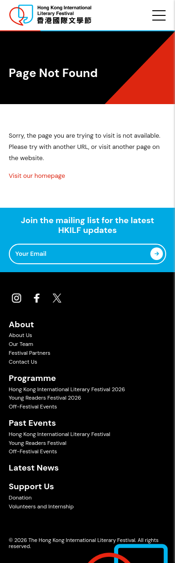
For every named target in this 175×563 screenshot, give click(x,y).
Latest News (34, 467)
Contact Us (23, 362)
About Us (20, 335)
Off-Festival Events (33, 406)
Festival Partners (29, 353)
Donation (20, 497)
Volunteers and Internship (41, 506)
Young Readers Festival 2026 (45, 397)
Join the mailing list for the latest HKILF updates (87, 226)
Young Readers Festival (38, 443)
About (21, 324)
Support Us (31, 486)
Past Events (32, 423)
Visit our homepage (37, 176)
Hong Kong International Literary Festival (59, 434)
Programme (32, 378)
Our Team (21, 344)
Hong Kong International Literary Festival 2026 (67, 389)
